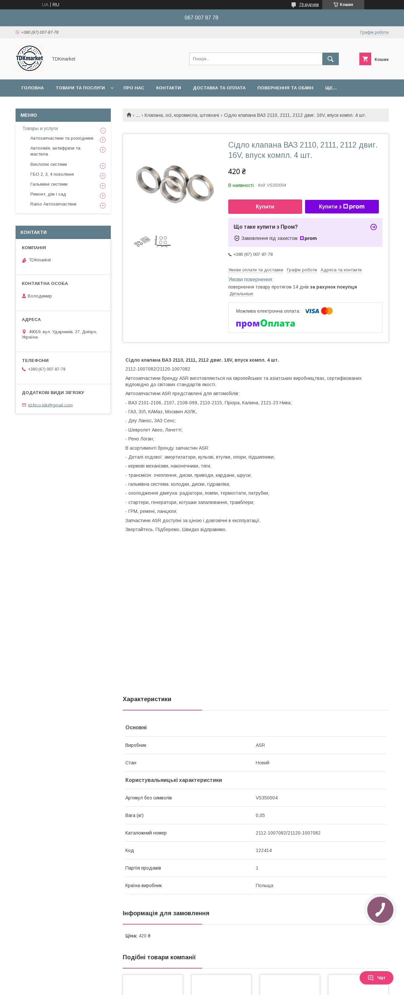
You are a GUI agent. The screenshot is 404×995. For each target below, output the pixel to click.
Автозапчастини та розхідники (61, 138)
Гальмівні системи (48, 184)
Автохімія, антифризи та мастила (55, 151)
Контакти (168, 87)
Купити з (342, 207)
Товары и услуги (40, 128)
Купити (265, 206)
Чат (376, 978)
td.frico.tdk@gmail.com (50, 404)
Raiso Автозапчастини (53, 204)
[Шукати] (330, 59)
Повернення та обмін (285, 87)
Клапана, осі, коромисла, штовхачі (182, 115)
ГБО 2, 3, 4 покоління (52, 174)
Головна (33, 87)
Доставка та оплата (219, 87)
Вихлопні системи (48, 164)
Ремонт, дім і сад (48, 194)
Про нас (133, 87)
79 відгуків (309, 4)
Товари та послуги (80, 87)
